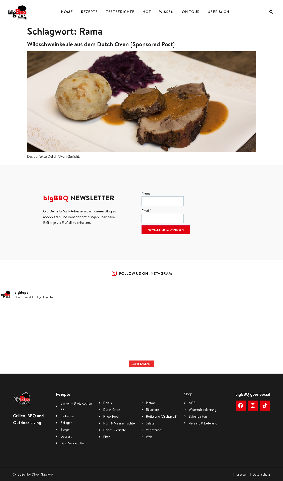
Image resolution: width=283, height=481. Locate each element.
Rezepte (89, 11)
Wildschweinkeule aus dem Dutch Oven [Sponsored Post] (101, 44)
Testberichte (120, 11)
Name (163, 198)
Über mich (218, 11)
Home (67, 11)
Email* (163, 215)
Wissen (166, 11)
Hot (147, 11)
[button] (271, 12)
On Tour (191, 11)
